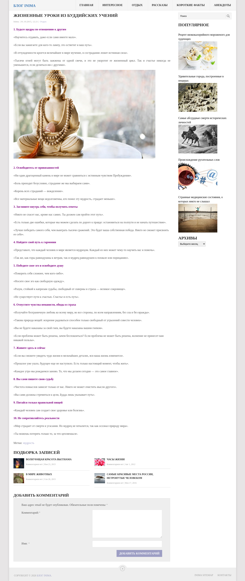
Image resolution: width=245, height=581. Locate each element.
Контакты (224, 575)
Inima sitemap (204, 575)
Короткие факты (191, 5)
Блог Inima (24, 6)
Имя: (25, 543)
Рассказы (160, 5)
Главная (86, 5)
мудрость (28, 442)
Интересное (113, 5)
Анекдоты (222, 5)
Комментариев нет (34, 464)
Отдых (137, 5)
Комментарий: (30, 512)
